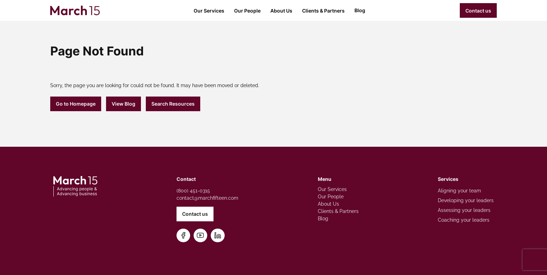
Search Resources (173, 104)
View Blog (123, 104)
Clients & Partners (323, 11)
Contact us (478, 11)
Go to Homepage (76, 104)
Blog (359, 10)
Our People (247, 11)
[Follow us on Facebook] (183, 235)
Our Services (209, 11)
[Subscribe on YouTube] (200, 235)
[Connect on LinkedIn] (218, 235)
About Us (281, 11)
